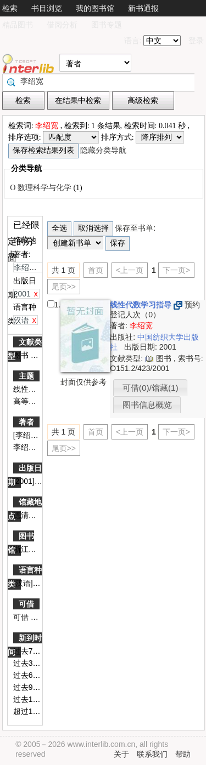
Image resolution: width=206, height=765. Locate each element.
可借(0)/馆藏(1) (151, 387)
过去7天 (28, 651)
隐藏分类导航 (104, 150)
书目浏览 (46, 8)
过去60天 (30, 675)
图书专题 (106, 24)
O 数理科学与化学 (41, 188)
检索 (10, 8)
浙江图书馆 (33, 549)
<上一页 (129, 270)
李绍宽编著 (33, 447)
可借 (26, 604)
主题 (26, 376)
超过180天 (32, 711)
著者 (26, 422)
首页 (95, 270)
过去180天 (32, 699)
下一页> (176, 270)
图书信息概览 (147, 404)
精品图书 (17, 24)
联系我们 (152, 754)
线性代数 (29, 389)
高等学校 (29, 401)
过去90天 (30, 687)
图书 (22, 355)
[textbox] (101, 81)
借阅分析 (62, 24)
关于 (121, 754)
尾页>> (64, 286)
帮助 (183, 754)
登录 (196, 40)
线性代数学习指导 (142, 304)
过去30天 (30, 663)
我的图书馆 (95, 8)
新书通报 (143, 8)
